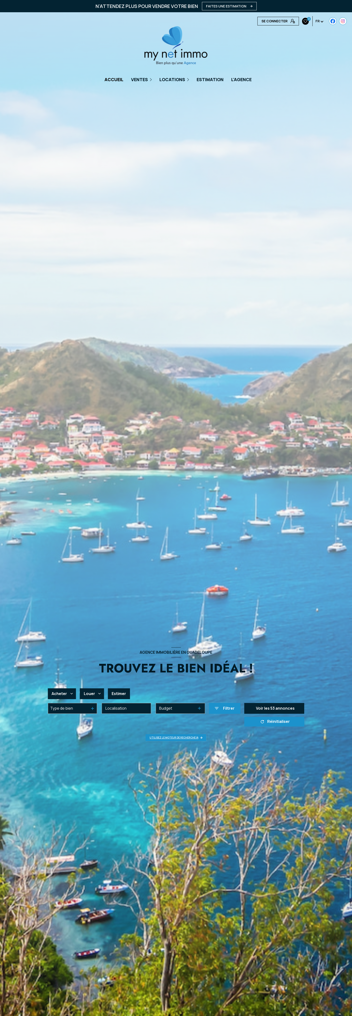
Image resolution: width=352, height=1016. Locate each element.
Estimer (119, 693)
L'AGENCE (241, 79)
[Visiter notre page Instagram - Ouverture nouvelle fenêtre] (271, 21)
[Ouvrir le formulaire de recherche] (224, 708)
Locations (172, 79)
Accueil (113, 79)
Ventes (139, 79)
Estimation (210, 79)
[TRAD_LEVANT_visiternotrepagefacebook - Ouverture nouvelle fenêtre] (261, 21)
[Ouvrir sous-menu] (151, 79)
